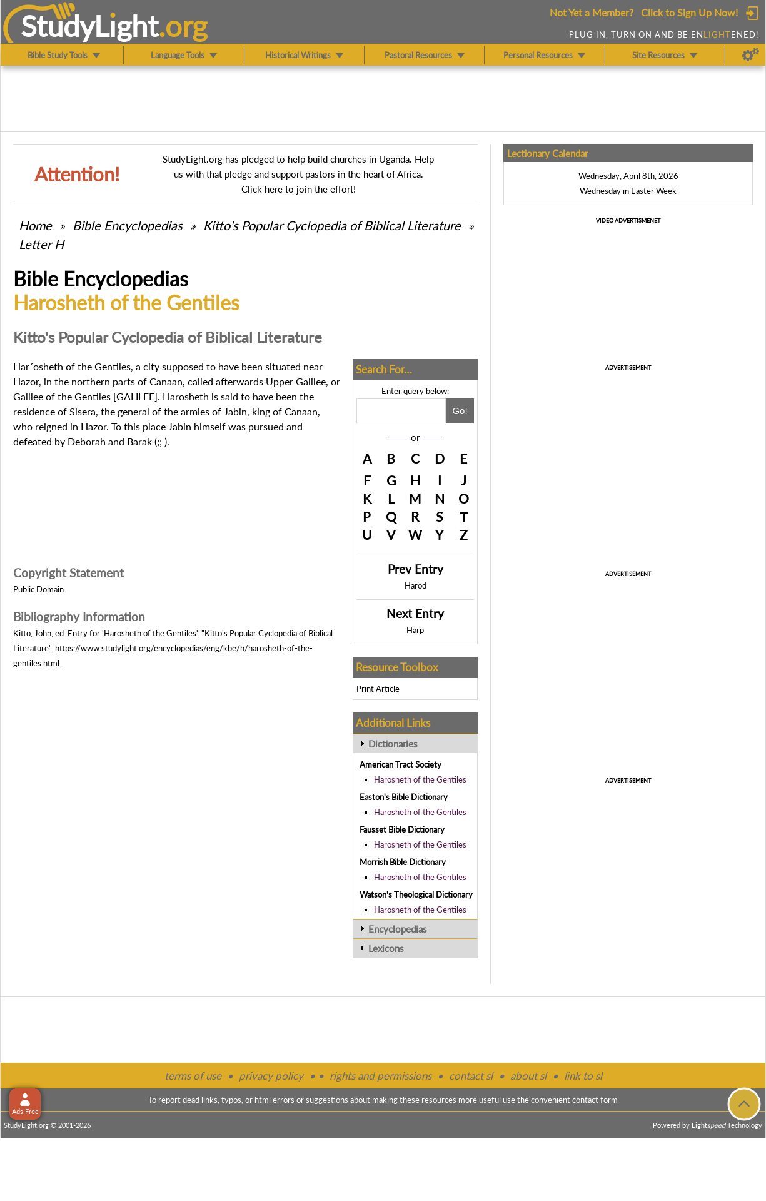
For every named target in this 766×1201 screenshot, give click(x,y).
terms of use (192, 1075)
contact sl (471, 1075)
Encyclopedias (397, 929)
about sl (528, 1075)
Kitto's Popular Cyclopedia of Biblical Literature (332, 225)
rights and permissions (380, 1075)
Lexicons (386, 948)
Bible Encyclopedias (128, 225)
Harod (415, 585)
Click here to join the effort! (298, 189)
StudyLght (90, 25)
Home (35, 225)
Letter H (41, 243)
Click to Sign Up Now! (689, 12)
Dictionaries (393, 743)
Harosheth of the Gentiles (420, 779)
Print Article (378, 689)
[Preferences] (750, 55)
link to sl (583, 1075)
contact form (595, 1100)
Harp (415, 630)
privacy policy (271, 1075)
